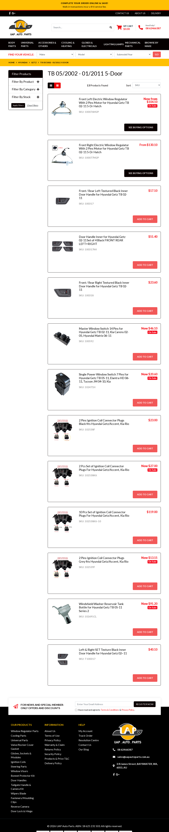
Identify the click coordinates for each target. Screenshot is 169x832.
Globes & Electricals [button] (89, 44)
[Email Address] (104, 704)
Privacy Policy (128, 710)
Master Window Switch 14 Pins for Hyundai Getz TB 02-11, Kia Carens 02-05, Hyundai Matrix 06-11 (104, 332)
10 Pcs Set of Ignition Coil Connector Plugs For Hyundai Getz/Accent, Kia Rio (104, 513)
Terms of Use (52, 735)
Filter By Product (25, 81)
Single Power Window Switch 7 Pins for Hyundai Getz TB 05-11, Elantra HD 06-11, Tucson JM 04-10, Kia (104, 377)
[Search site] (111, 27)
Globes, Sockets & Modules (21, 755)
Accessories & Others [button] (47, 44)
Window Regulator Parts (25, 731)
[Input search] (79, 27)
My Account (85, 731)
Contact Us (122, 13)
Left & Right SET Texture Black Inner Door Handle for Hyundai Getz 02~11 (103, 651)
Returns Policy (53, 749)
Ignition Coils (18, 761)
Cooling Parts (18, 735)
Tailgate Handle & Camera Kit (21, 786)
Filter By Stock (25, 97)
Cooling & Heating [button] (68, 44)
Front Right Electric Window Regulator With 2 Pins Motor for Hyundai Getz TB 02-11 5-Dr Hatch (104, 148)
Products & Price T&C (57, 758)
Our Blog (84, 749)
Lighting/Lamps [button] (114, 44)
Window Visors (19, 771)
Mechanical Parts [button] (133, 44)
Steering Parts (19, 766)
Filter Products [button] (21, 74)
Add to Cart (145, 219)
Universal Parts (27, 44)
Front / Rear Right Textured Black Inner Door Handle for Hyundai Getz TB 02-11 (104, 286)
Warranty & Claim (55, 744)
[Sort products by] (146, 85)
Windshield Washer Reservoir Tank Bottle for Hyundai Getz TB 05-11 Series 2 (101, 607)
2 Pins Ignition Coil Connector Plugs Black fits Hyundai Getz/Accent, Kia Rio (104, 422)
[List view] (57, 85)
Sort (128, 85)
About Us (140, 13)
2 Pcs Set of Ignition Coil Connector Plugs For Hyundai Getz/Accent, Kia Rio (104, 467)
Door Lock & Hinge (21, 811)
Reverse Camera (20, 806)
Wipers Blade (18, 793)
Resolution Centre (89, 740)
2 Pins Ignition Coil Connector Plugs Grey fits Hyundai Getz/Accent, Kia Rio (103, 559)
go (157, 54)
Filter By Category (25, 89)
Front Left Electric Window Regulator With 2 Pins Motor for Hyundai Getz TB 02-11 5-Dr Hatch (104, 102)
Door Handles (19, 780)
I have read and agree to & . (105, 710)
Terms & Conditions (110, 710)
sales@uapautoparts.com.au (133, 756)
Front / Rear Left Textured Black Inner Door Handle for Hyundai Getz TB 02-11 (103, 194)
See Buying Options (141, 127)
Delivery (156, 13)
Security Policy (53, 753)
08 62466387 (153, 28)
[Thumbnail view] (51, 85)
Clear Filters (32, 105)
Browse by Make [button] (152, 44)
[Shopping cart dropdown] (125, 27)
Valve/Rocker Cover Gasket (22, 746)
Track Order (86, 735)
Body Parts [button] (12, 44)
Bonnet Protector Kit (23, 775)
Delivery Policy (53, 763)
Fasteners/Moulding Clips (22, 799)
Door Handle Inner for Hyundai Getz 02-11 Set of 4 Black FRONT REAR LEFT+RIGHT (102, 240)
